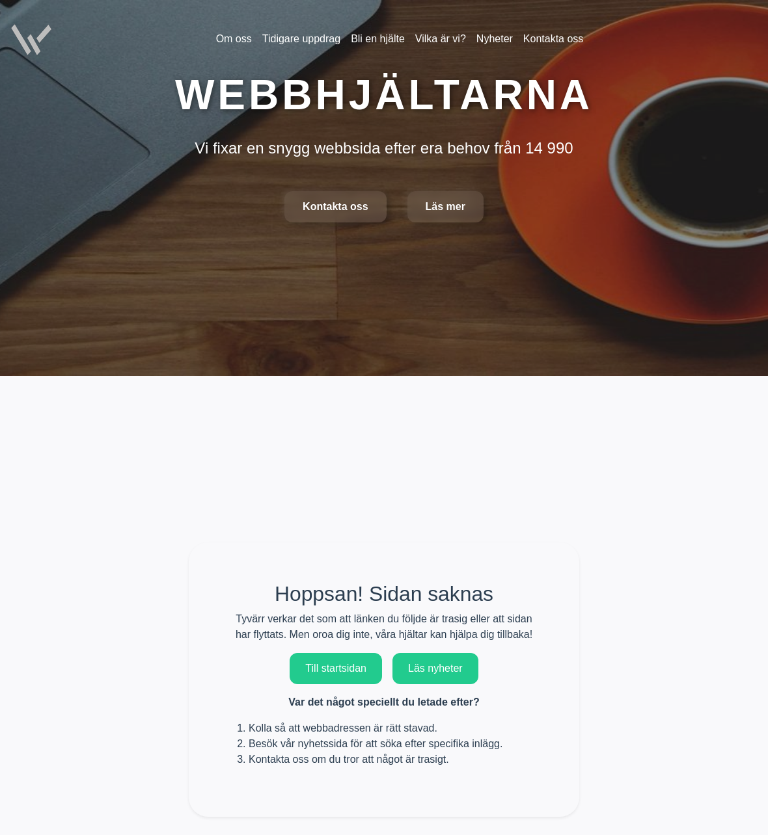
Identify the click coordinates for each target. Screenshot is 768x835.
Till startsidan (335, 668)
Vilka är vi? (440, 38)
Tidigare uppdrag (301, 38)
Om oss (234, 38)
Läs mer (445, 206)
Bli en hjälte (378, 38)
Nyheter (494, 38)
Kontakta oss (335, 206)
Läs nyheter (435, 668)
